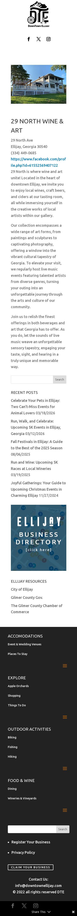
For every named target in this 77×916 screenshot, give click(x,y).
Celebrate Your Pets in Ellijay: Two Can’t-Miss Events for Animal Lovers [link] (35, 406)
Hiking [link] (12, 756)
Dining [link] (12, 788)
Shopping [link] (14, 695)
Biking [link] (12, 737)
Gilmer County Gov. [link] (27, 597)
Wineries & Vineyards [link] (22, 798)
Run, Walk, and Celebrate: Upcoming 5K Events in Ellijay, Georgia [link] (36, 427)
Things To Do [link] (17, 705)
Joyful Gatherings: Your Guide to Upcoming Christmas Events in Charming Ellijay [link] (38, 489)
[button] (29, 39)
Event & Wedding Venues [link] (24, 644)
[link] (38, 26)
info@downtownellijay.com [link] (38, 885)
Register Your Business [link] (30, 842)
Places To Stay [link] (17, 654)
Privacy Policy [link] (23, 852)
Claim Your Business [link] (30, 867)
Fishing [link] (12, 747)
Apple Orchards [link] (18, 686)
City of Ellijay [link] (22, 589)
